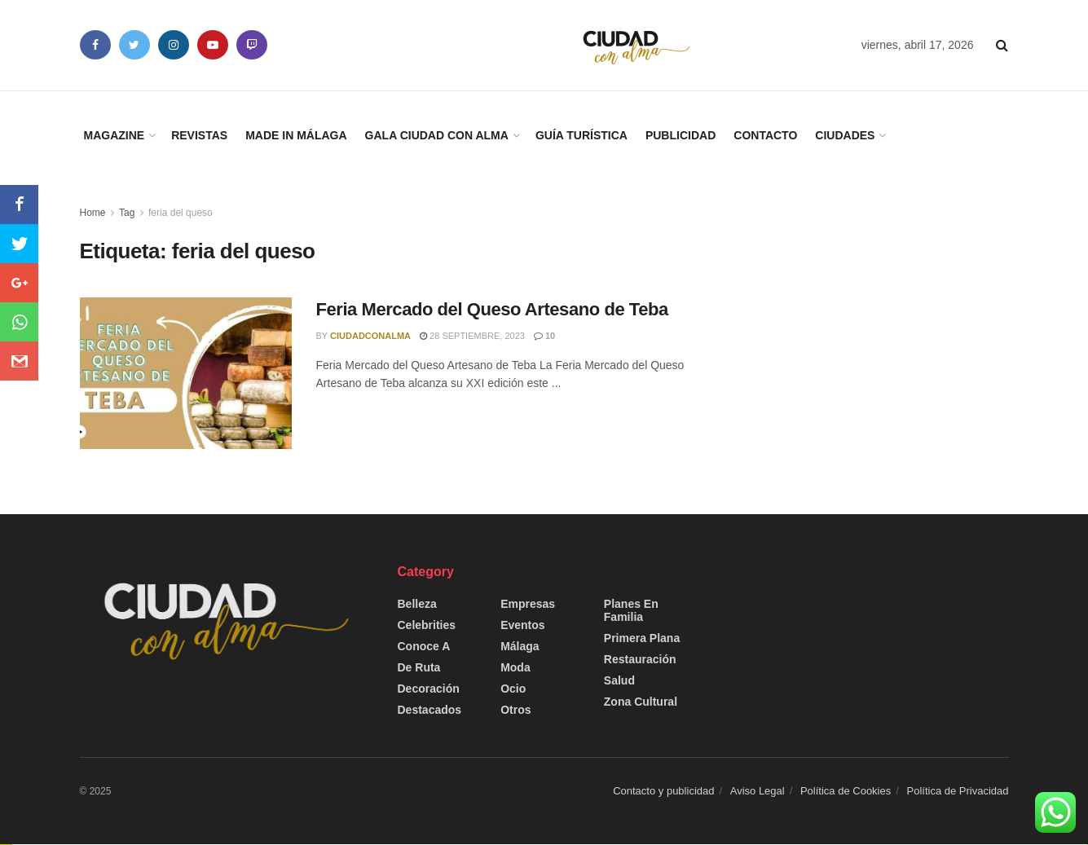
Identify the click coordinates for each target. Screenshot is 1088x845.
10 (544, 336)
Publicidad (680, 135)
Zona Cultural (640, 701)
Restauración (640, 659)
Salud (619, 680)
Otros (515, 709)
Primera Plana (642, 638)
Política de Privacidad (957, 791)
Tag (126, 212)
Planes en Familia (631, 610)
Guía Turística (581, 135)
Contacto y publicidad (663, 791)
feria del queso (180, 212)
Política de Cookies (845, 791)
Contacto (765, 135)
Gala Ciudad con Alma (437, 135)
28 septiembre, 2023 (472, 336)
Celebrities (427, 625)
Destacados (430, 709)
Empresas (527, 603)
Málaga (519, 646)
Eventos (522, 625)
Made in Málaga (295, 135)
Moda (515, 667)
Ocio (513, 688)
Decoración (429, 688)
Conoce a (424, 646)
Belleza (417, 603)
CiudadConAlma (370, 336)
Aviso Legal (757, 791)
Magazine (114, 135)
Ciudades (844, 135)
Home (93, 212)
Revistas (199, 135)
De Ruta (419, 667)
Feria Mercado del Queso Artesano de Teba (492, 309)
